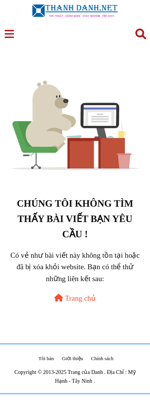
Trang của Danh (86, 372)
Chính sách (102, 358)
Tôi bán (46, 358)
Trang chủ (75, 298)
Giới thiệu (72, 358)
